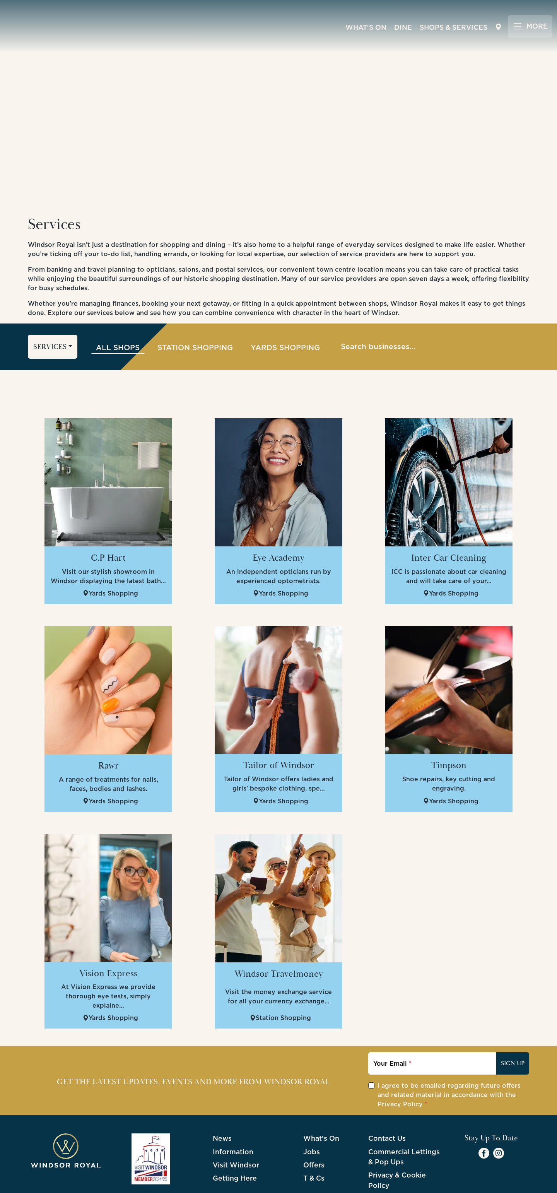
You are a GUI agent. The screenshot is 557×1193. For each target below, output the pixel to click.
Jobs (311, 1116)
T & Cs (314, 1143)
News (222, 1103)
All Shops (118, 312)
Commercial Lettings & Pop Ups (404, 1121)
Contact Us (387, 1103)
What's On (365, 27)
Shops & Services (453, 27)
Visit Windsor (236, 1130)
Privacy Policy (400, 1069)
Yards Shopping (285, 312)
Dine (403, 27)
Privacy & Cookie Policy (397, 1145)
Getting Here (235, 1143)
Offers (314, 1130)
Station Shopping (195, 312)
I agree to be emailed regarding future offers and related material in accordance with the (449, 1059)
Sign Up (513, 1028)
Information (233, 1116)
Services (50, 311)
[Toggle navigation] (530, 26)
